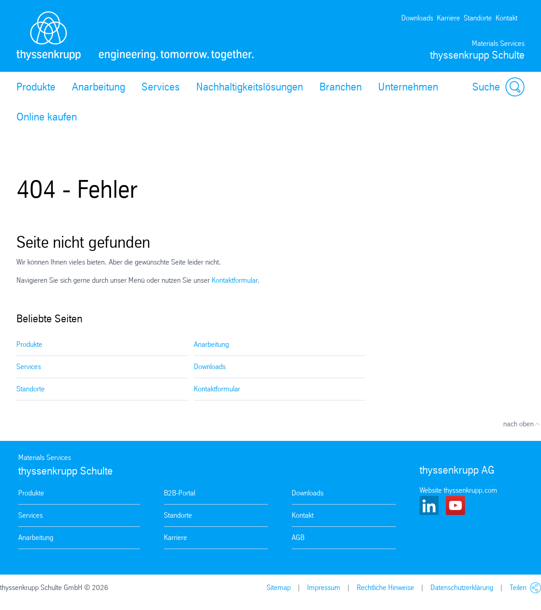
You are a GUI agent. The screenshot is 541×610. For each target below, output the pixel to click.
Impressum (323, 587)
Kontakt (506, 18)
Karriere (448, 18)
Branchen (340, 86)
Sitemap (279, 587)
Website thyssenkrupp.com (458, 490)
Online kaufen (46, 116)
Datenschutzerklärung (461, 587)
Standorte (478, 18)
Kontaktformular (235, 280)
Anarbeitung (98, 86)
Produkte (36, 86)
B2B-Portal (179, 493)
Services (161, 86)
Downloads (417, 18)
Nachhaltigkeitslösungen (249, 86)
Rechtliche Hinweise (385, 587)
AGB (298, 537)
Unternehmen (408, 86)
